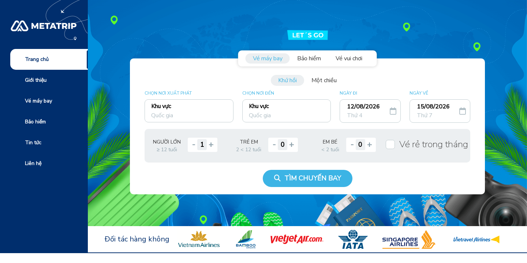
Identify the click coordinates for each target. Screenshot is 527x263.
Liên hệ (33, 163)
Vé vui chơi (349, 58)
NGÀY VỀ (419, 93)
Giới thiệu (35, 80)
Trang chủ (37, 59)
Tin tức (33, 142)
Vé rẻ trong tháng (433, 144)
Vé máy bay (38, 101)
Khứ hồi (287, 80)
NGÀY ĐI (348, 93)
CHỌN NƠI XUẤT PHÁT (168, 93)
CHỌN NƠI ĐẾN (258, 93)
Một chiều (324, 80)
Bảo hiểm (35, 121)
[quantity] (202, 144)
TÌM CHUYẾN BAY (307, 178)
